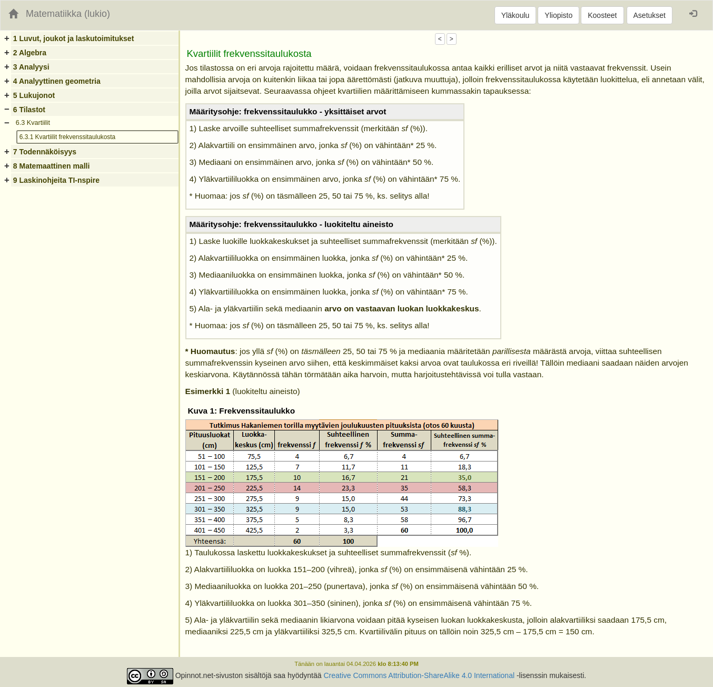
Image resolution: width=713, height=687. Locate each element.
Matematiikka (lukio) (68, 13)
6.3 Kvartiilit (33, 122)
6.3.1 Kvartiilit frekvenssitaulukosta (67, 137)
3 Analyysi (31, 67)
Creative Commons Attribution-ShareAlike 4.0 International (418, 675)
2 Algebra (29, 52)
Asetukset (649, 15)
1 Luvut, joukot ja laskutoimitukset (73, 38)
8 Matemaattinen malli (51, 166)
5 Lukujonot (34, 95)
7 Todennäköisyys (44, 152)
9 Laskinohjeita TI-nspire (56, 180)
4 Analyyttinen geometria (57, 81)
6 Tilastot (29, 109)
